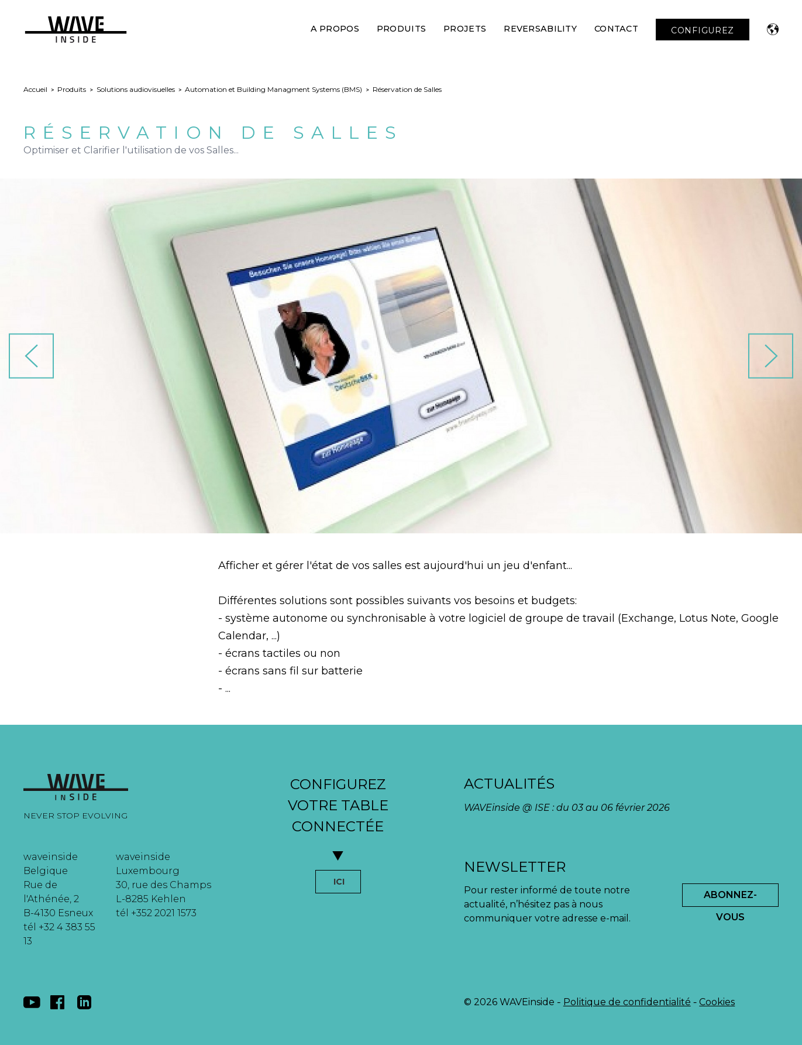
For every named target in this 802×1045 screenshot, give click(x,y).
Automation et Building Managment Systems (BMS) (273, 89)
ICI (339, 881)
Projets (464, 28)
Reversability (540, 28)
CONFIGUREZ (702, 30)
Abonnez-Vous (730, 898)
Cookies (717, 1002)
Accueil (35, 89)
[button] (773, 29)
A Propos (335, 28)
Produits (401, 28)
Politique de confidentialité (627, 1002)
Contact (616, 28)
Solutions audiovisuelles (136, 89)
